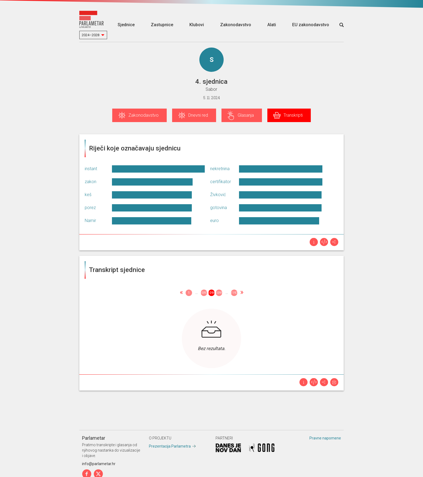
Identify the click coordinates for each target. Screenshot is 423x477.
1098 (211, 293)
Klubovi (196, 24)
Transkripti (293, 115)
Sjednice (126, 24)
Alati (271, 24)
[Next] (241, 293)
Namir (90, 220)
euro (214, 220)
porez (90, 207)
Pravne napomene (325, 438)
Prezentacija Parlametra (170, 446)
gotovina (218, 207)
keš (88, 194)
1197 (234, 293)
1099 (219, 293)
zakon (90, 181)
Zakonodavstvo (235, 24)
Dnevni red (198, 115)
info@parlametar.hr (98, 464)
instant (91, 168)
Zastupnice (162, 24)
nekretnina (220, 168)
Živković (218, 194)
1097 (204, 293)
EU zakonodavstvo (310, 24)
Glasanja (246, 115)
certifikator (220, 181)
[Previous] (181, 293)
